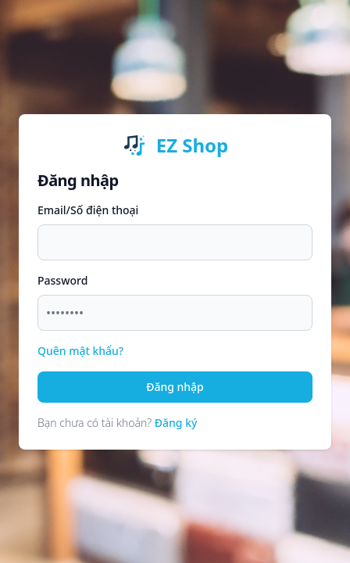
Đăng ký (176, 422)
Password (63, 280)
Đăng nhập (175, 386)
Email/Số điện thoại (88, 210)
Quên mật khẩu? (80, 350)
